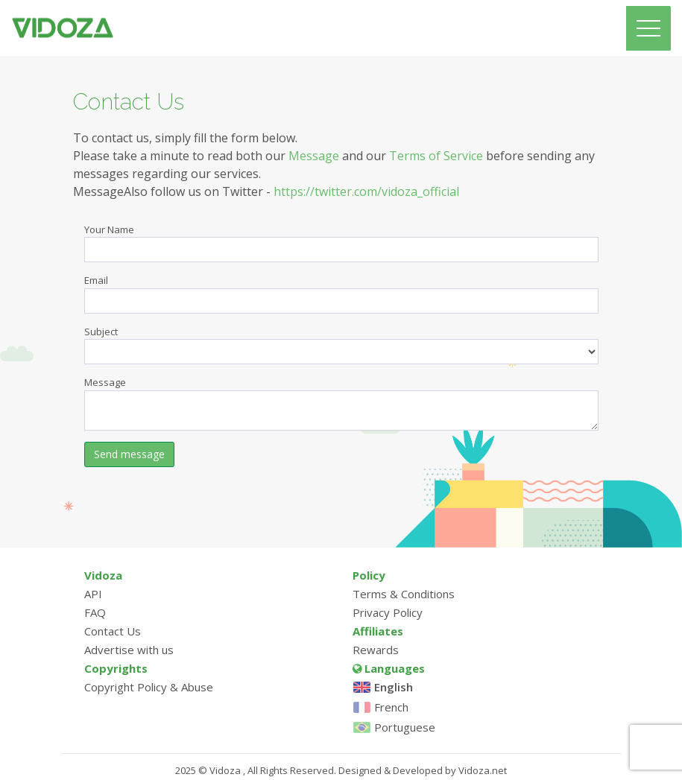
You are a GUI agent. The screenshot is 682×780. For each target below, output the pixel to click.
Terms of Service (436, 156)
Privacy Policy (388, 612)
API (93, 593)
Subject (101, 331)
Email (96, 280)
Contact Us (112, 631)
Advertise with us (129, 649)
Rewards (376, 649)
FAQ (95, 612)
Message (313, 156)
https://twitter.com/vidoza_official (366, 191)
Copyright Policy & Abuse (148, 686)
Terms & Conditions (404, 593)
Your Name (109, 229)
